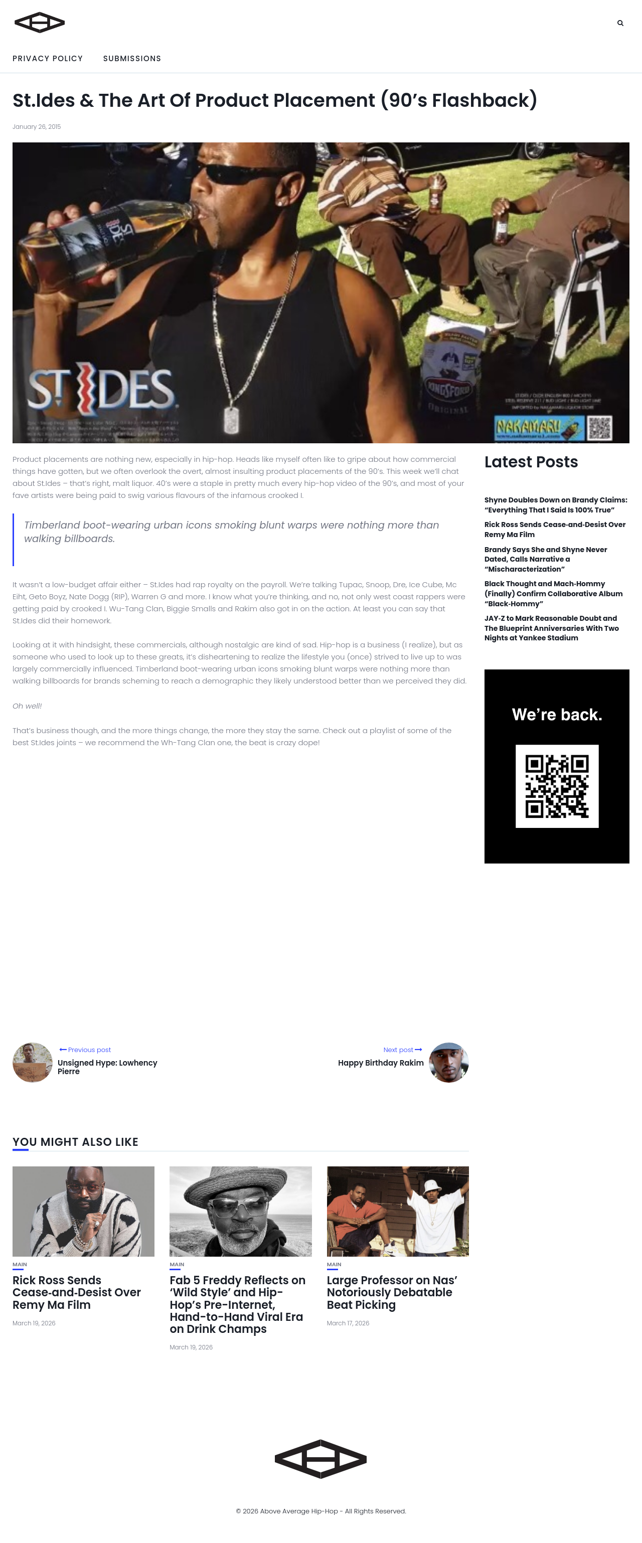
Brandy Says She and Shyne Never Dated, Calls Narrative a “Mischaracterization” (546, 559)
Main (20, 1264)
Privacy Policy (48, 58)
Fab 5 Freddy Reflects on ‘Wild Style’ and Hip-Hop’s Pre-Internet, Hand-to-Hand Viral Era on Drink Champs (237, 1305)
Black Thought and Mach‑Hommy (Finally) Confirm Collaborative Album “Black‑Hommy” (554, 593)
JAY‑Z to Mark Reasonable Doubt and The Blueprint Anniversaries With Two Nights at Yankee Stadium (552, 628)
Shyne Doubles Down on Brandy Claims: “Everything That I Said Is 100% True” (556, 505)
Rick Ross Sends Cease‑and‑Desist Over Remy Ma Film (77, 1292)
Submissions (132, 58)
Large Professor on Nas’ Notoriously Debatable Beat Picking (392, 1292)
